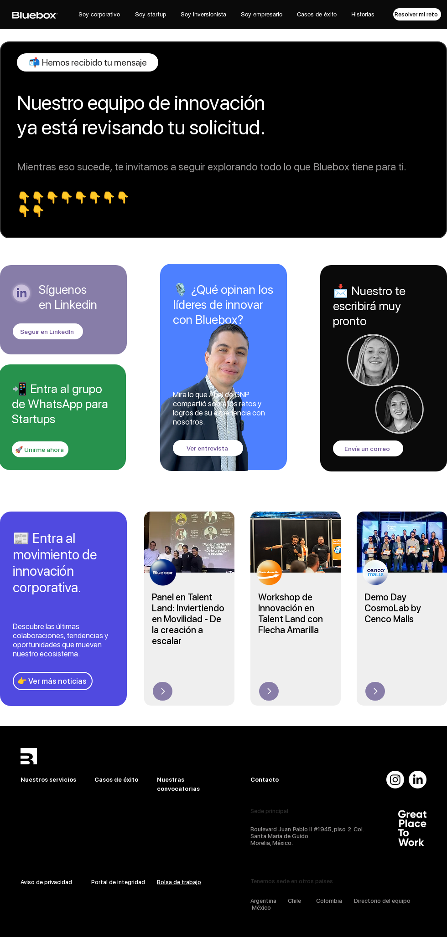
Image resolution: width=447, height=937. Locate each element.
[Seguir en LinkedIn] (48, 331)
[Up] (162, 691)
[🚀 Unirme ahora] (40, 449)
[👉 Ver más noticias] (53, 681)
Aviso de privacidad (46, 882)
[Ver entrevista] (208, 448)
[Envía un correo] (368, 448)
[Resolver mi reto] (417, 14)
